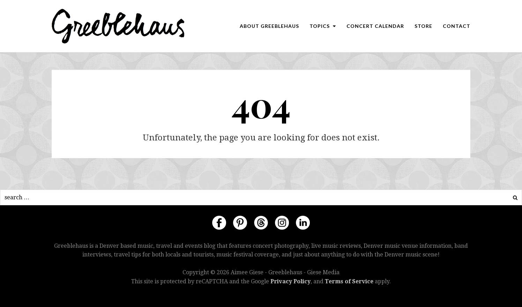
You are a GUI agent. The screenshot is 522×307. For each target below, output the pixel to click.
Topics (323, 26)
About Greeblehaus (269, 26)
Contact (456, 26)
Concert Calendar (375, 26)
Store (423, 26)
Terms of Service (349, 281)
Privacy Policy (290, 281)
